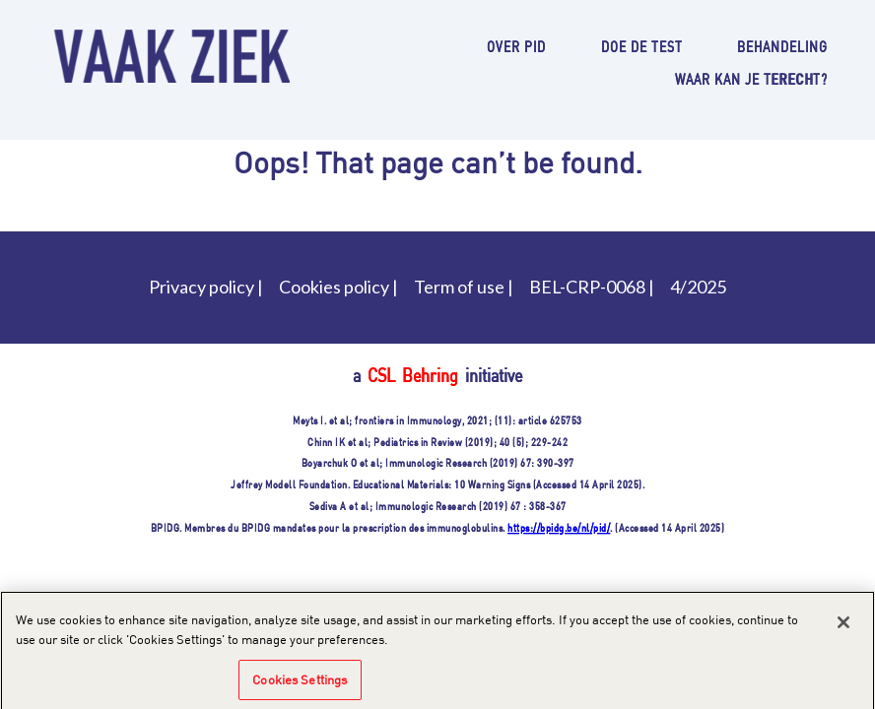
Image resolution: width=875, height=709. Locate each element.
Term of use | (463, 286)
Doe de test (642, 45)
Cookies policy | (338, 286)
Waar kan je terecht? (751, 78)
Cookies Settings (299, 682)
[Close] (843, 626)
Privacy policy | (206, 286)
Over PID (516, 45)
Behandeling (782, 45)
